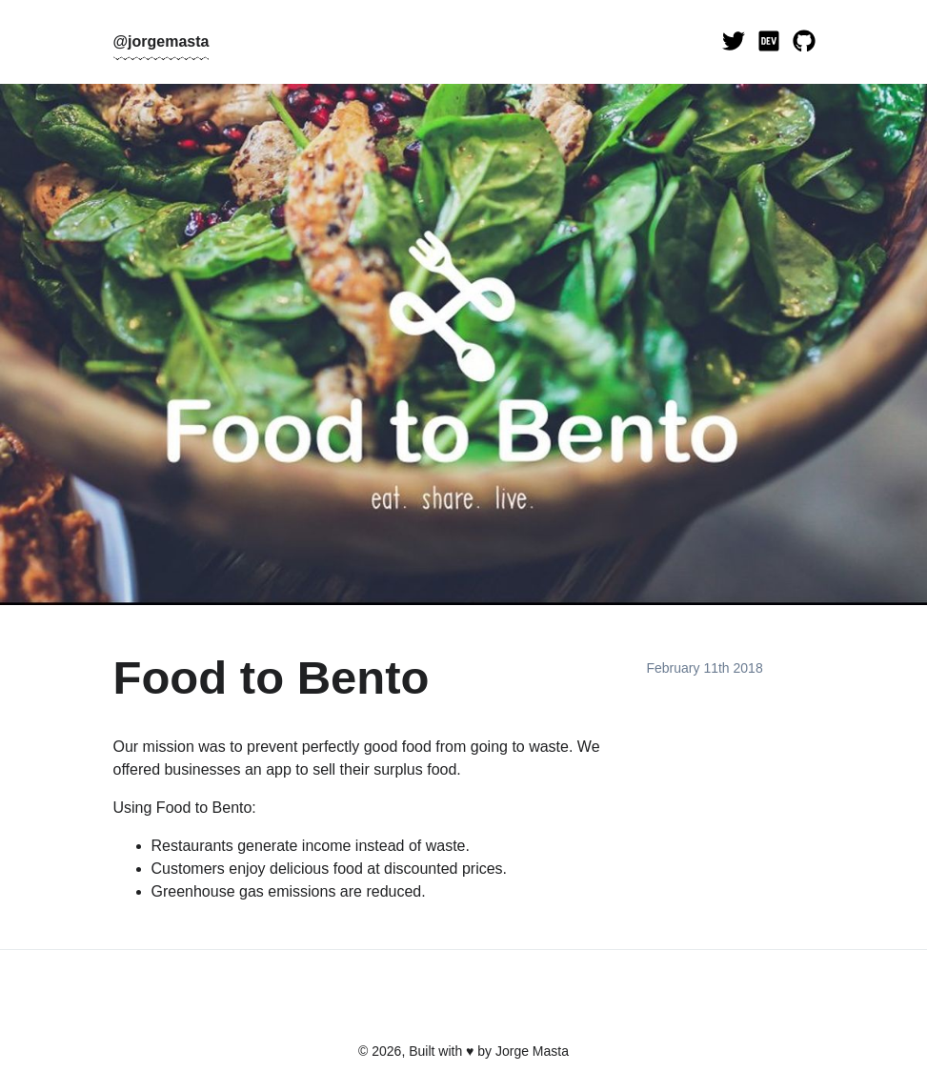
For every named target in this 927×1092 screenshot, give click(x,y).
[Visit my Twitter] (733, 42)
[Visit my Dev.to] (768, 42)
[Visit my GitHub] (803, 42)
